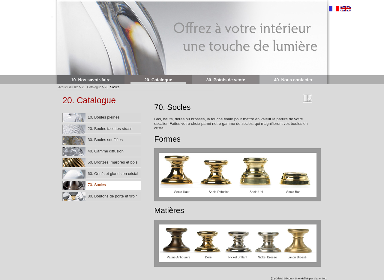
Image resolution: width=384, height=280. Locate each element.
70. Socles (84, 185)
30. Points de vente (225, 79)
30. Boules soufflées (93, 140)
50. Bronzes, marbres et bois (100, 162)
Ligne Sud (320, 278)
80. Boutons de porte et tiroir (100, 196)
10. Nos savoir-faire (91, 79)
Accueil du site (68, 87)
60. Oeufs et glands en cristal (100, 174)
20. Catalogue (158, 79)
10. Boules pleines (91, 117)
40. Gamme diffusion (93, 151)
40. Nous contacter (293, 79)
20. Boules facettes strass (97, 129)
